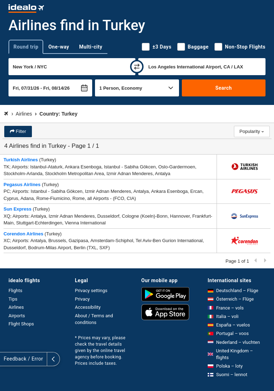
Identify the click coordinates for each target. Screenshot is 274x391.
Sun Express (18, 209)
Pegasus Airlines (22, 184)
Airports (17, 315)
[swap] (137, 66)
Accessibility (88, 307)
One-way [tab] (58, 47)
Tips (13, 299)
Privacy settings (91, 290)
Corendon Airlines (23, 233)
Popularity (252, 131)
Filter (20, 131)
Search (223, 88)
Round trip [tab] (25, 47)
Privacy (82, 299)
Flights (15, 290)
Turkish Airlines (21, 159)
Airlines (16, 307)
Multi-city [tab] (90, 47)
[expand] (6, 359)
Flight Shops (21, 323)
